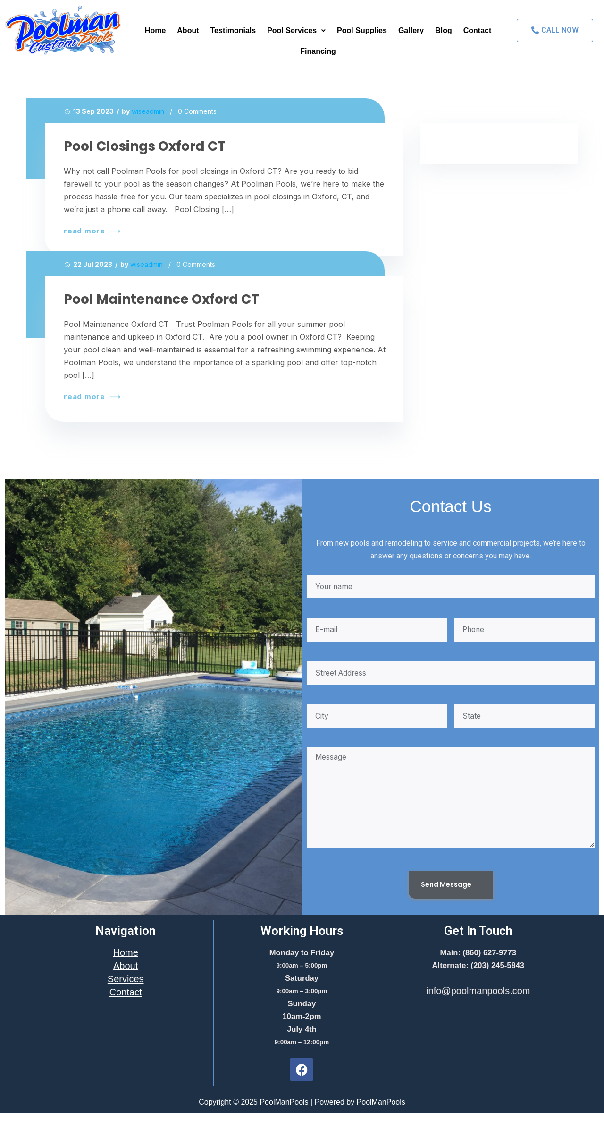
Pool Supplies (362, 30)
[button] (296, 30)
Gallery (411, 30)
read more (91, 231)
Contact (477, 30)
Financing (318, 51)
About (188, 30)
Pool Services (296, 30)
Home (155, 30)
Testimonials (233, 30)
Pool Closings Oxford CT (145, 146)
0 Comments (197, 111)
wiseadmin (148, 111)
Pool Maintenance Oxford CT (161, 299)
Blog (443, 30)
